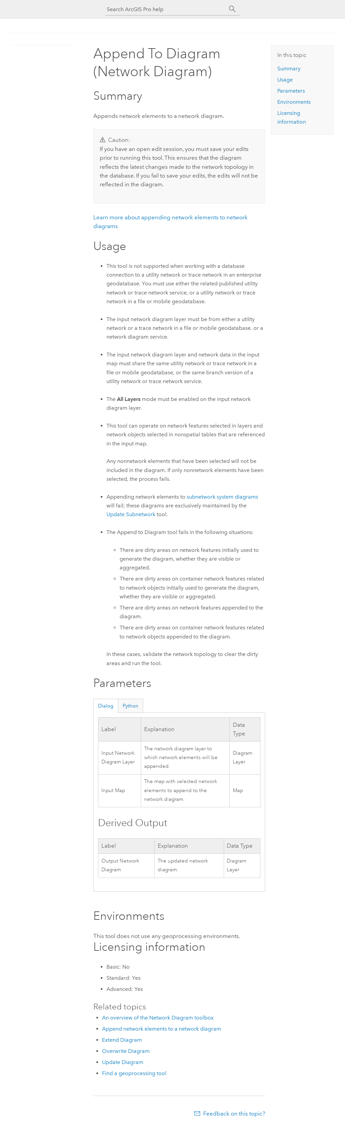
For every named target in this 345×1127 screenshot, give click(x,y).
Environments (294, 102)
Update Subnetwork (130, 514)
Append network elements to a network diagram (161, 1029)
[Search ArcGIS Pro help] (165, 9)
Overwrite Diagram (126, 1051)
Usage (285, 79)
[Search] (232, 9)
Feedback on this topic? (234, 1113)
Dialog (105, 706)
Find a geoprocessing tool (134, 1073)
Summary (289, 68)
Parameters (291, 91)
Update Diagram (122, 1062)
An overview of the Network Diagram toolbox (158, 1017)
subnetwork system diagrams (222, 497)
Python (130, 706)
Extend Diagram (122, 1040)
